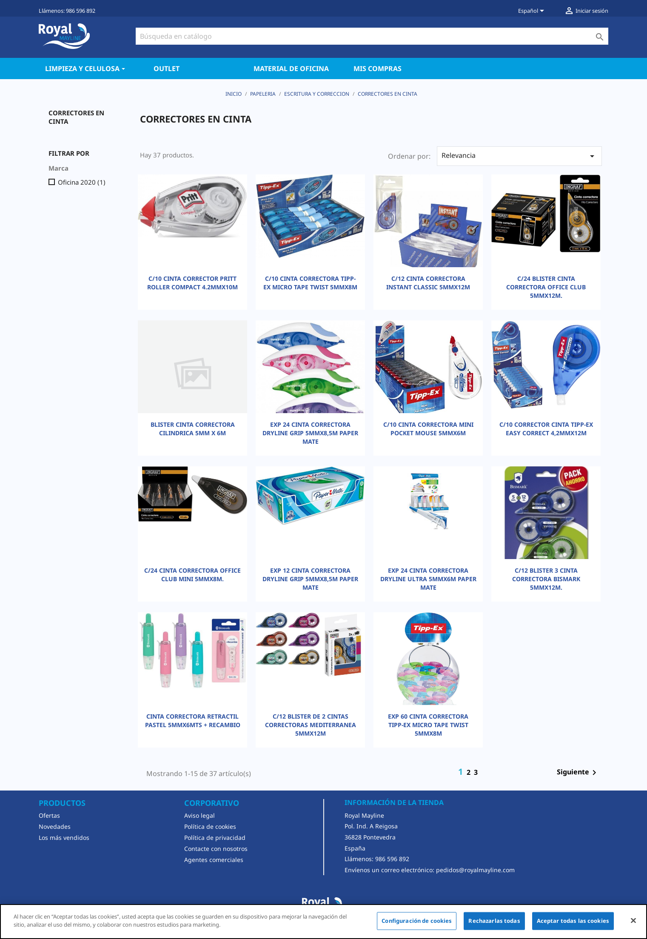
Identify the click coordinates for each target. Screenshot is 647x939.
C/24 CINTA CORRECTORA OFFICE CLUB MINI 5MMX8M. (192, 574)
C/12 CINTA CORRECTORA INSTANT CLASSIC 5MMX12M (428, 282)
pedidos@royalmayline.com (475, 870)
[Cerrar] (633, 920)
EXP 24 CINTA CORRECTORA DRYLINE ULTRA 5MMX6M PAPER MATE (428, 578)
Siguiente (578, 773)
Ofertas (49, 815)
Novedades (55, 826)
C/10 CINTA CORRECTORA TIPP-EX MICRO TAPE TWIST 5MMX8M (310, 282)
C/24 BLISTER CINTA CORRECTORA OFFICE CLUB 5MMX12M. (546, 287)
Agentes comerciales (213, 860)
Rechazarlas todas (494, 921)
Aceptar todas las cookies (573, 921)
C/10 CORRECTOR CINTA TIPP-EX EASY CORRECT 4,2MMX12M (546, 428)
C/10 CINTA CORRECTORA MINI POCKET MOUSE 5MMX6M (428, 428)
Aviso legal (199, 815)
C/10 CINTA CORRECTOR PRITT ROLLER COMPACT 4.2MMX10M (192, 282)
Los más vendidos (64, 837)
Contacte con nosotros (216, 849)
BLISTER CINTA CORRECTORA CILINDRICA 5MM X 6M (193, 428)
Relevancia (519, 156)
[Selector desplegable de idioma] (532, 11)
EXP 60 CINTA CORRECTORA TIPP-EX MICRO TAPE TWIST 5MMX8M (428, 724)
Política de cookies (210, 826)
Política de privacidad (214, 837)
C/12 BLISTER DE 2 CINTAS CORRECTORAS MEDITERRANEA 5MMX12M (310, 724)
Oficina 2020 (81, 182)
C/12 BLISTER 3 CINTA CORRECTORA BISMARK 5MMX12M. (546, 578)
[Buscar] (372, 36)
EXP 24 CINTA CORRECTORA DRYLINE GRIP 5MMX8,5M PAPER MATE (310, 432)
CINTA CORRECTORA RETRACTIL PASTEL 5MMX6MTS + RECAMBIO (192, 720)
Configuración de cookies (417, 921)
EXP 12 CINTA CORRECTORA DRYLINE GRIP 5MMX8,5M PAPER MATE (310, 578)
